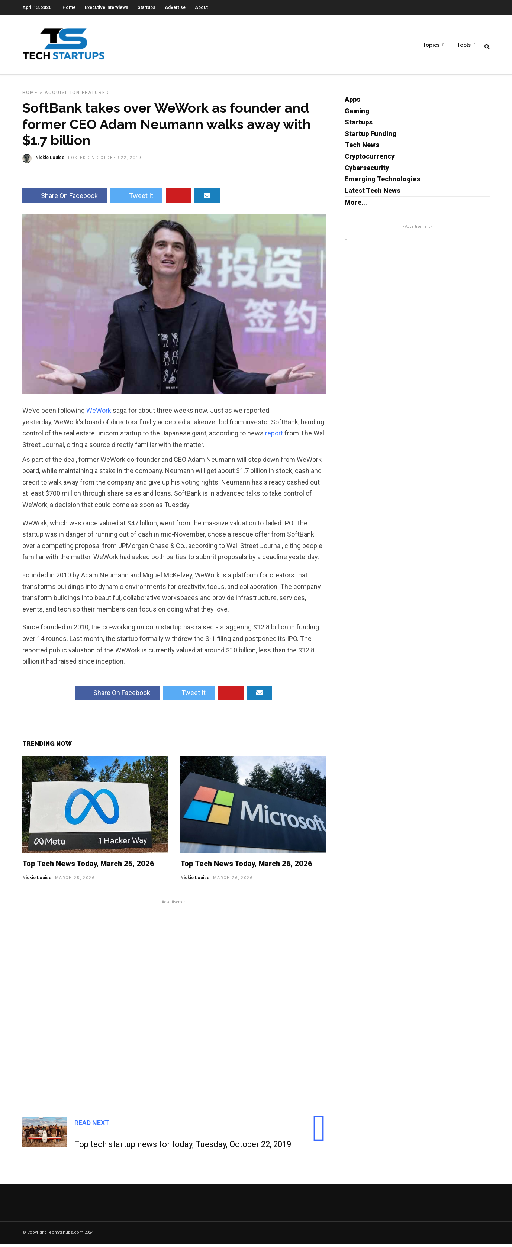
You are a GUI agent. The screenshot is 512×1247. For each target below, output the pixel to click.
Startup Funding (370, 137)
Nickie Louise (36, 881)
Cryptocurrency (370, 159)
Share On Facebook (65, 199)
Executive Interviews (106, 7)
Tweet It (136, 199)
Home (68, 7)
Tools (464, 45)
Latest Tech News (372, 194)
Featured (95, 95)
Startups (146, 7)
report (274, 436)
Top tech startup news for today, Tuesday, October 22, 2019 (182, 1147)
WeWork (99, 414)
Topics (430, 45)
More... (356, 206)
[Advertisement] (174, 1003)
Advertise (175, 7)
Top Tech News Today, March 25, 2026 (88, 866)
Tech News (362, 148)
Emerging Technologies (382, 182)
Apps (352, 103)
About (201, 7)
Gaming (357, 114)
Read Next (91, 1126)
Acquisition (62, 95)
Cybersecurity (367, 171)
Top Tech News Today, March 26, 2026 (246, 866)
